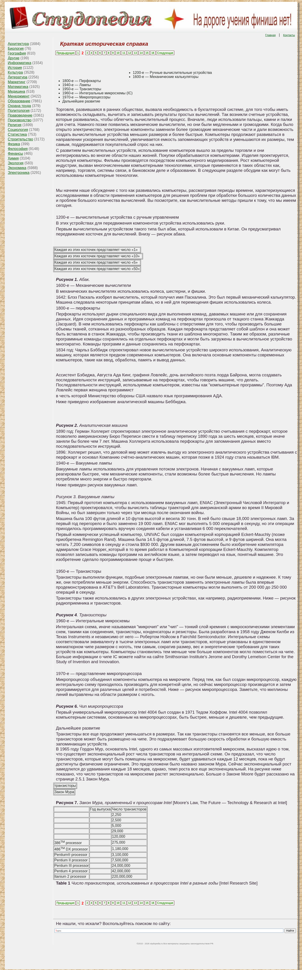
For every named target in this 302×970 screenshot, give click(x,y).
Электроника (19, 173)
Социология (18, 130)
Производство (19, 120)
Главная (270, 35)
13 (135, 53)
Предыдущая (66, 53)
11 (123, 53)
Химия (13, 158)
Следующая (165, 53)
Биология (16, 48)
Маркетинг (16, 82)
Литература (17, 77)
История (15, 68)
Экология (15, 163)
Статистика (17, 134)
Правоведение (20, 115)
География (17, 53)
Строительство (20, 139)
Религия (14, 125)
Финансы (15, 153)
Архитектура (18, 44)
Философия (17, 149)
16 (152, 53)
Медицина (16, 91)
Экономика (17, 168)
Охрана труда (19, 106)
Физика (14, 144)
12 (129, 53)
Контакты (289, 35)
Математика (18, 87)
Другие (13, 58)
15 (146, 53)
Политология (19, 110)
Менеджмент (19, 96)
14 (141, 53)
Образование (19, 101)
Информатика (19, 63)
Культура (15, 72)
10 (117, 53)
